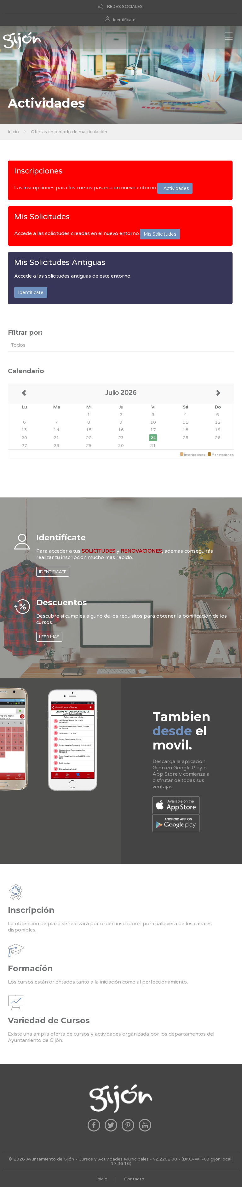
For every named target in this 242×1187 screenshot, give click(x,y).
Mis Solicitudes (42, 216)
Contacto (134, 1179)
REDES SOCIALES (125, 6)
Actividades (175, 188)
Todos (18, 345)
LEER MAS (49, 636)
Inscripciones (38, 171)
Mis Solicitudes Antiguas (59, 262)
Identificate (124, 19)
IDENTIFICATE (52, 571)
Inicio (13, 131)
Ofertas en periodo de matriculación (69, 131)
